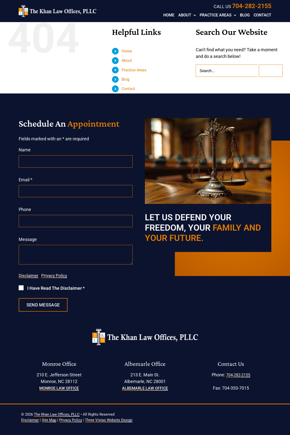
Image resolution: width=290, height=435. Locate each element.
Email (25, 179)
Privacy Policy (54, 275)
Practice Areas (134, 70)
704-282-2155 (251, 6)
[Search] (271, 71)
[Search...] (227, 71)
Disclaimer (28, 275)
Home (127, 51)
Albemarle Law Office (145, 388)
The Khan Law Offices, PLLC (57, 414)
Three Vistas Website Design (108, 420)
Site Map (49, 420)
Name (25, 149)
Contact (128, 88)
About (127, 60)
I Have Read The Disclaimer (56, 288)
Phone (25, 209)
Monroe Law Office (59, 388)
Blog (125, 79)
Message (28, 239)
